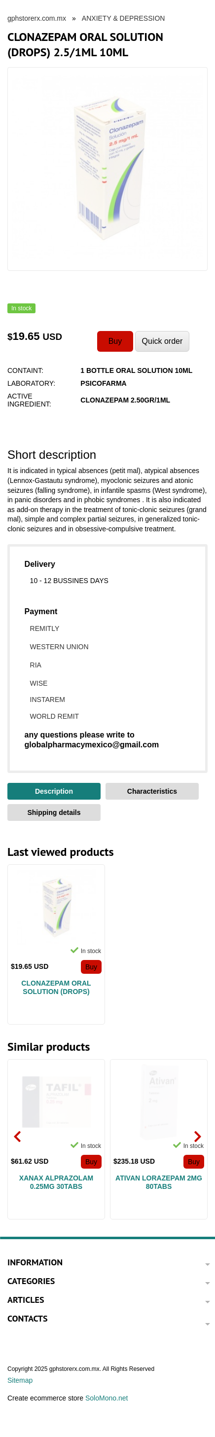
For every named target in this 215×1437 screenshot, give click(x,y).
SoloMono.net (106, 1398)
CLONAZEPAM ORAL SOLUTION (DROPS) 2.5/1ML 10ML (56, 987)
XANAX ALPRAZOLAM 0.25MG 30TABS (56, 1182)
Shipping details (53, 812)
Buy (91, 967)
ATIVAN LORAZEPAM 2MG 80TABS (158, 1182)
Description (54, 791)
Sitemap (20, 1380)
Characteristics (152, 791)
